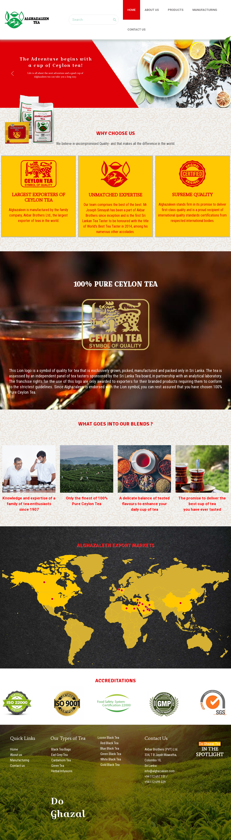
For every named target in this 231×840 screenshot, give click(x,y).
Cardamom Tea (61, 760)
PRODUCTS (168, 10)
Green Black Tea (110, 754)
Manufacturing (19, 760)
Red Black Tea (109, 743)
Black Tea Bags (61, 749)
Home (14, 749)
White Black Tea (110, 759)
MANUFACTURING (193, 10)
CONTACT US (135, 29)
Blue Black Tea (109, 748)
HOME (130, 10)
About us (16, 755)
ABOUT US (147, 10)
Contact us (17, 766)
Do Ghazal (68, 807)
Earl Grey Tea (59, 755)
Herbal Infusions (61, 771)
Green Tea (57, 766)
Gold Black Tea (110, 765)
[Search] (115, 19)
